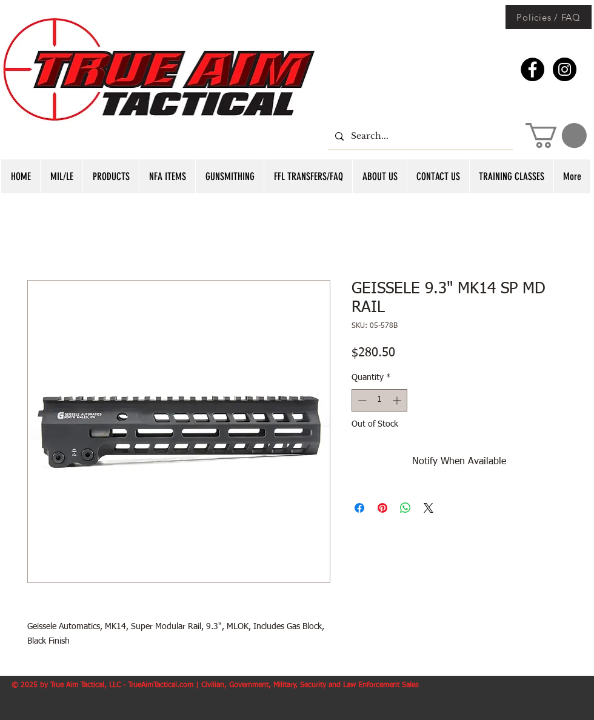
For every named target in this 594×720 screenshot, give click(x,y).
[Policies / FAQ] (549, 17)
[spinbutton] (379, 400)
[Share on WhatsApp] (405, 508)
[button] (556, 135)
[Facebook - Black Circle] (532, 69)
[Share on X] (428, 508)
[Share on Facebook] (359, 508)
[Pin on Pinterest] (382, 508)
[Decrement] (361, 400)
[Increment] (397, 400)
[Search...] (419, 136)
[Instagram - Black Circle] (564, 69)
